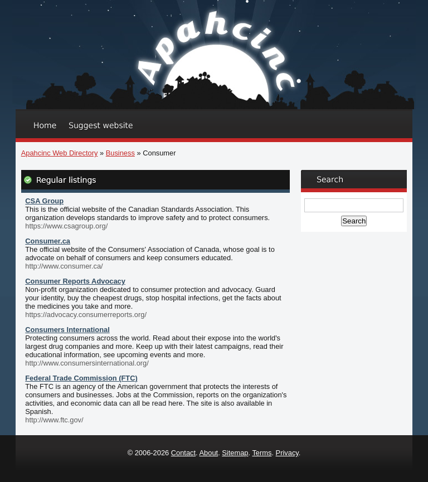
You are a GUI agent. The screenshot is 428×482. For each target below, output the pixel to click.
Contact (183, 453)
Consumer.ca (47, 241)
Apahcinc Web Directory (59, 153)
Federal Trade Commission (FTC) (81, 378)
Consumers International (67, 329)
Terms (261, 453)
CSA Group (44, 201)
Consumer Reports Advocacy (75, 281)
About (209, 453)
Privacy (287, 453)
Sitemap (235, 453)
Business (120, 153)
